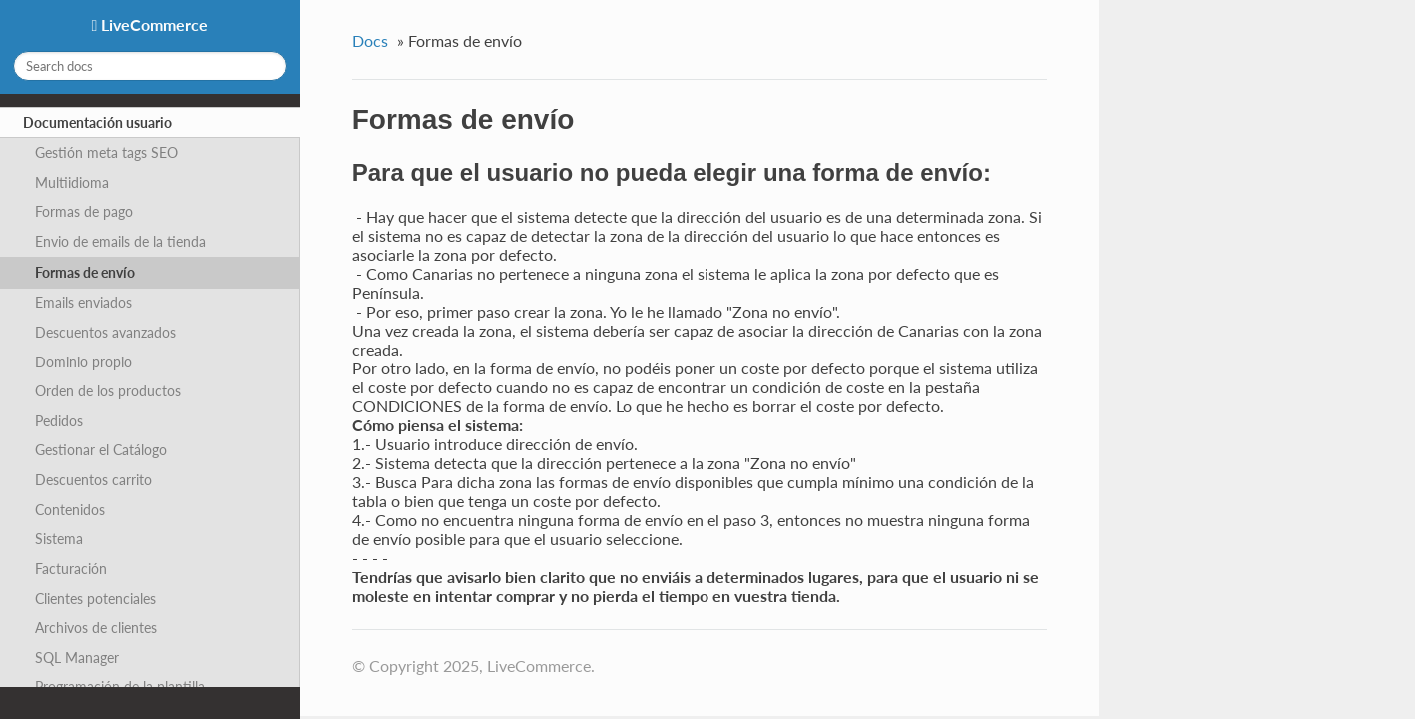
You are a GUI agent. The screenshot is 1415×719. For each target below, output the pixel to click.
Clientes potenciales (95, 598)
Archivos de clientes (96, 627)
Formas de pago (84, 211)
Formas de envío (85, 272)
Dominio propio (83, 362)
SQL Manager (77, 657)
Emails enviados (83, 302)
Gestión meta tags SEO (106, 152)
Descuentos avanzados (105, 332)
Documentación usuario (97, 122)
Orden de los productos (108, 390)
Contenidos (70, 509)
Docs (370, 40)
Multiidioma (72, 182)
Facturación (71, 568)
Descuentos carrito (93, 479)
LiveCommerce (152, 24)
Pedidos (59, 420)
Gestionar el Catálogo (101, 449)
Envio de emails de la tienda (120, 241)
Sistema (59, 538)
